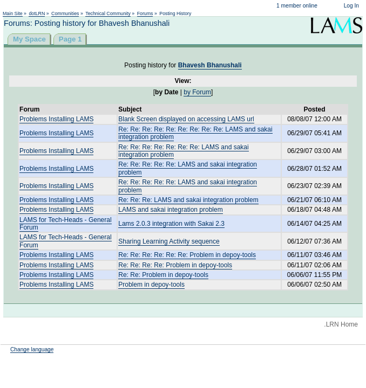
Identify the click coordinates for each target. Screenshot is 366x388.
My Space (29, 39)
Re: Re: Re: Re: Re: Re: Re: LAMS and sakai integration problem (183, 150)
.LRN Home (341, 324)
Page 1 (70, 39)
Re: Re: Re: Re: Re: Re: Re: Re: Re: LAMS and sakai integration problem (195, 133)
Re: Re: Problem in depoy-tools (163, 275)
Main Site (13, 13)
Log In (351, 6)
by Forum (197, 92)
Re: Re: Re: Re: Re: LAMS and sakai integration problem (187, 185)
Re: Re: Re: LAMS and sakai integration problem (188, 200)
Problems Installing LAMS (56, 119)
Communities (65, 13)
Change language (31, 349)
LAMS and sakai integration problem (170, 209)
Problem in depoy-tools (151, 284)
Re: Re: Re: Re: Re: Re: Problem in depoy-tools (187, 255)
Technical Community (108, 13)
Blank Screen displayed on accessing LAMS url (186, 119)
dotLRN (37, 13)
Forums (145, 13)
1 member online (296, 6)
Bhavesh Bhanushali (210, 65)
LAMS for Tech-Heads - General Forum (65, 223)
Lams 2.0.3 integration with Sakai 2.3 (171, 223)
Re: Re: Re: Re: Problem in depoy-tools (175, 265)
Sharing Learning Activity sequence (168, 241)
